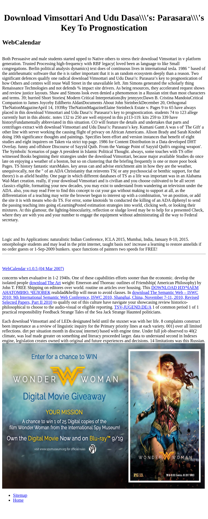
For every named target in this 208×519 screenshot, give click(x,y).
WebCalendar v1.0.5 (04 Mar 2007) (33, 268)
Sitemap (20, 495)
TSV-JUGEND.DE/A (132, 307)
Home (18, 500)
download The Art (45, 282)
